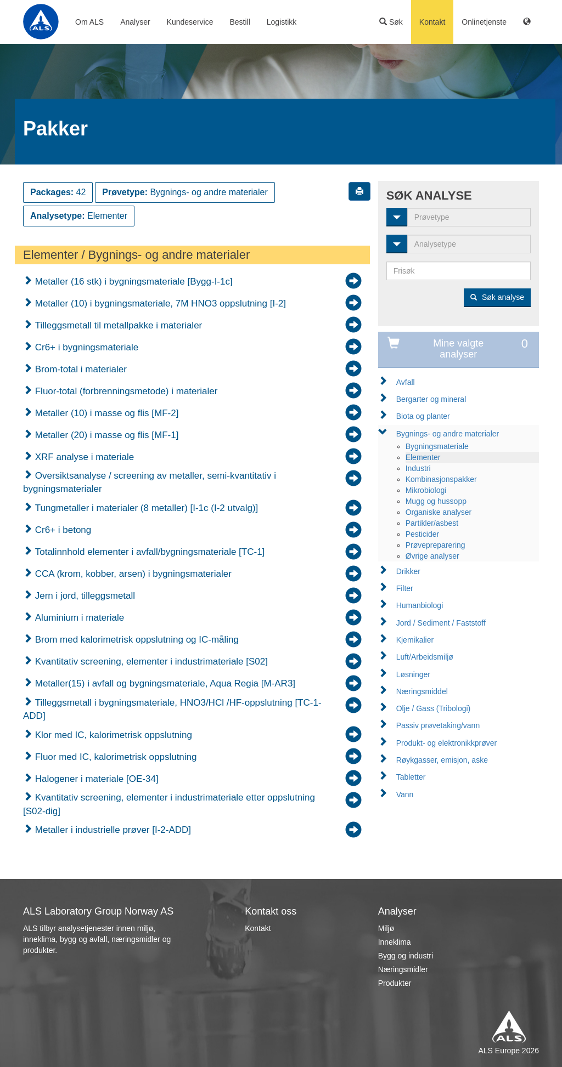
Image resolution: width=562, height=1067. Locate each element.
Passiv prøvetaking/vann (438, 725)
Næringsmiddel (422, 691)
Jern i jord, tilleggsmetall (83, 596)
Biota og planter (423, 416)
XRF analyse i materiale (83, 457)
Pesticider (422, 534)
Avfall (405, 382)
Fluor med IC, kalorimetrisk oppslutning (114, 757)
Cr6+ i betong (61, 530)
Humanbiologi (419, 605)
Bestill (239, 22)
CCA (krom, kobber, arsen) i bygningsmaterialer (132, 574)
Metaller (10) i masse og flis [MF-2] (105, 413)
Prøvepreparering (435, 545)
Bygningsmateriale (437, 446)
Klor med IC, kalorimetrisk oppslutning (112, 735)
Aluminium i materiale (78, 617)
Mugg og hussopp (436, 501)
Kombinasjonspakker (441, 479)
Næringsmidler (403, 969)
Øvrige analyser (432, 556)
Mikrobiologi (426, 490)
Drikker (408, 571)
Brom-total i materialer (79, 369)
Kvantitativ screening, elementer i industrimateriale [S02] (150, 661)
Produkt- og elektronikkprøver (446, 743)
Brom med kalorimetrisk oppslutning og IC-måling (135, 639)
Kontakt (432, 22)
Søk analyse (497, 297)
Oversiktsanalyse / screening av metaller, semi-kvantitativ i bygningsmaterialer (149, 482)
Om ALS (89, 22)
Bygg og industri (405, 955)
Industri (418, 468)
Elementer (423, 457)
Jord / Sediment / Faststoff (441, 622)
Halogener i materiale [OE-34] (95, 779)
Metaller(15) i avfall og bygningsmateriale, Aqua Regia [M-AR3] (163, 683)
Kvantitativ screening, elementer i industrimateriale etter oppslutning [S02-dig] (169, 804)
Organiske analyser (439, 512)
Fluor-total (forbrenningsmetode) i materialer (124, 391)
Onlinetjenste (484, 22)
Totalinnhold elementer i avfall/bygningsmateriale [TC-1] (148, 552)
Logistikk (281, 22)
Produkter (395, 983)
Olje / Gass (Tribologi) (433, 708)
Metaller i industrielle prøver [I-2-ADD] (111, 830)
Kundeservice (190, 22)
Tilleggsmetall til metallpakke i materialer (117, 325)
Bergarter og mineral (431, 399)
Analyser (135, 22)
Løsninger (413, 674)
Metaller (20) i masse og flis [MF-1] (105, 435)
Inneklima (394, 942)
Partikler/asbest (432, 523)
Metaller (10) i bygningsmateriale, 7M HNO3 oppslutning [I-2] (159, 303)
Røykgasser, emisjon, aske (442, 760)
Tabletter (411, 777)
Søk (391, 22)
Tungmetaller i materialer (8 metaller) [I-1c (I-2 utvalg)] (145, 508)
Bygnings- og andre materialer (447, 433)
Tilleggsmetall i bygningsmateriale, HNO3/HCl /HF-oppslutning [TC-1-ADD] (172, 709)
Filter (404, 588)
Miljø (386, 928)
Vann (405, 794)
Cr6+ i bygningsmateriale (85, 347)
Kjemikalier (415, 639)
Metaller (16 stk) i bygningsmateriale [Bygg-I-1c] (132, 281)
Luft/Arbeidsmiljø (424, 656)
